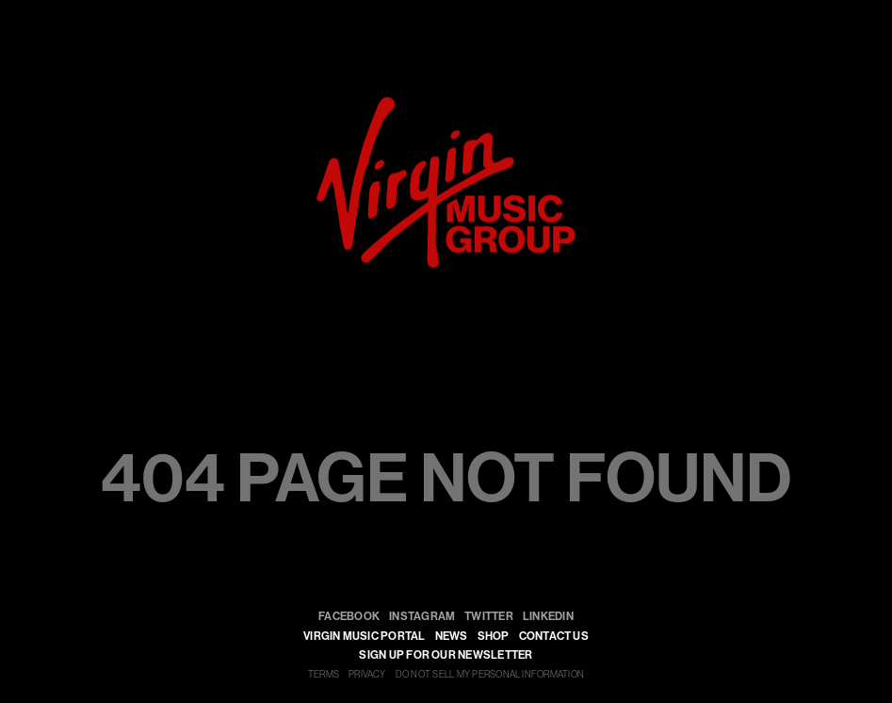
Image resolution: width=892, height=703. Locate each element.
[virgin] (446, 103)
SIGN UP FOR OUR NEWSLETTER (445, 655)
